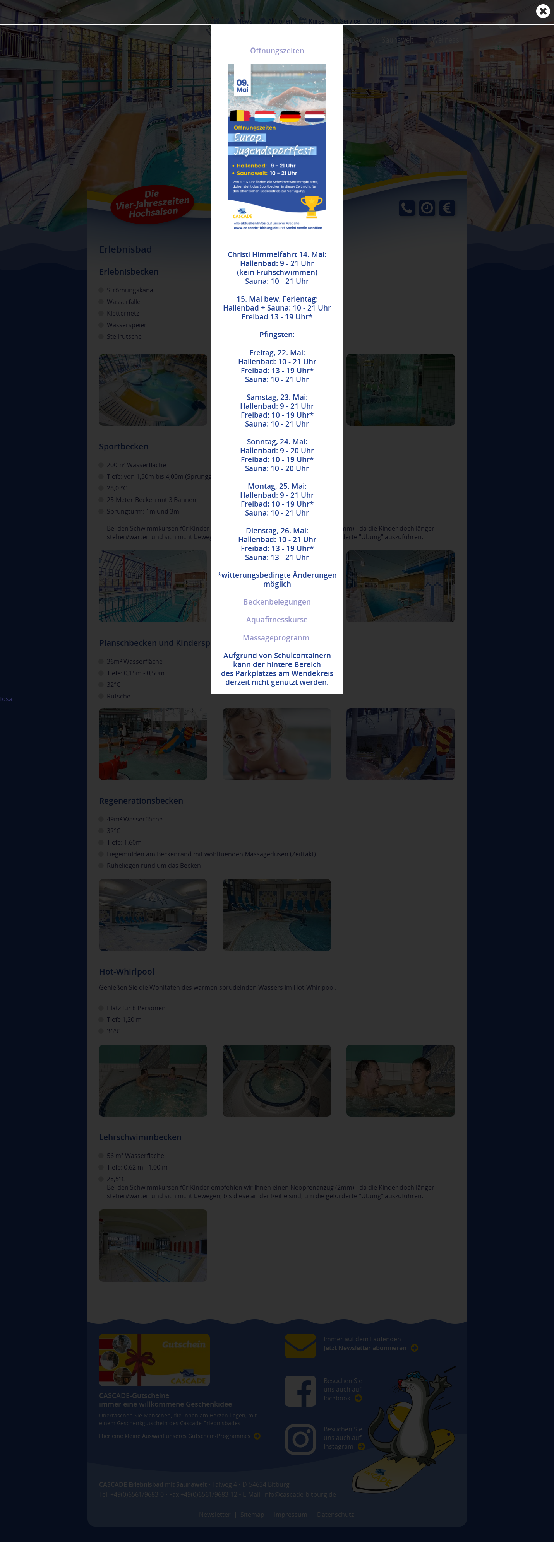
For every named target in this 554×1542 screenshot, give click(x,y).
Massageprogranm (276, 638)
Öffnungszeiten (277, 51)
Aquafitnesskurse (277, 620)
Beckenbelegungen (277, 602)
